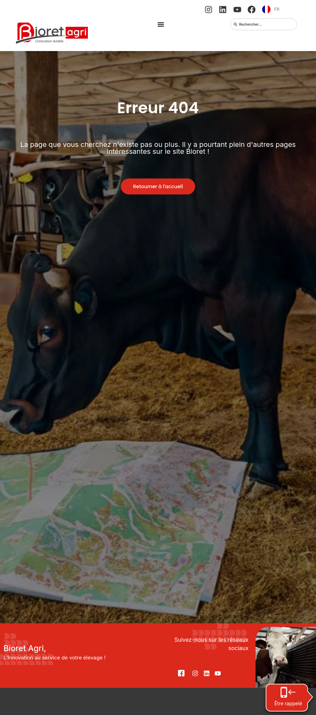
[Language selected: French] (279, 9)
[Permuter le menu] (160, 24)
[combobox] (263, 24)
